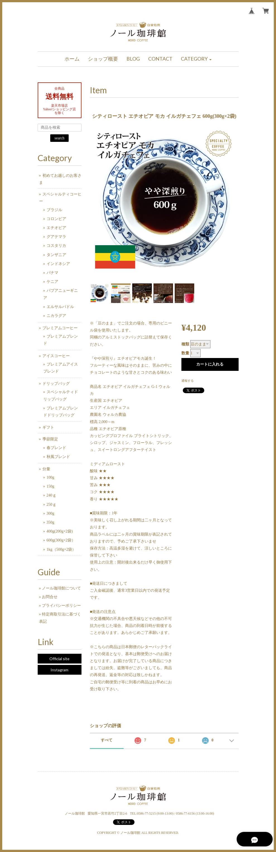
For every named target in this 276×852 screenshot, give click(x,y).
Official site (59, 658)
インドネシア (58, 264)
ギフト (48, 427)
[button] (196, 59)
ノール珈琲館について (61, 588)
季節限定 (50, 439)
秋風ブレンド (58, 457)
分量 (46, 469)
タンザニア (56, 255)
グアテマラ (56, 237)
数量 (185, 353)
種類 (185, 344)
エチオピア (56, 228)
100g (50, 477)
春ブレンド (56, 448)
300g (50, 513)
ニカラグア (56, 316)
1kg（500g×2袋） (61, 549)
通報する (187, 380)
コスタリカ (56, 246)
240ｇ (51, 495)
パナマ (52, 273)
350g (50, 522)
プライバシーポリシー (61, 605)
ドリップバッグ (56, 383)
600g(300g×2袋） (61, 540)
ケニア (52, 282)
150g (50, 486)
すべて (106, 740)
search (59, 138)
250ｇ (51, 504)
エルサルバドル (60, 307)
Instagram (59, 669)
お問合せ (49, 597)
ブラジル (54, 210)
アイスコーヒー (56, 356)
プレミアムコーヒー (60, 328)
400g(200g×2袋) (60, 531)
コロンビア (56, 219)
